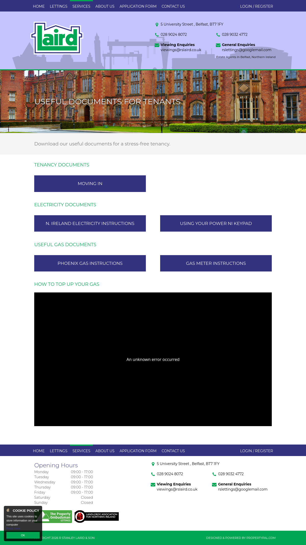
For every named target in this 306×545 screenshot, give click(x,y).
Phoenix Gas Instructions (90, 263)
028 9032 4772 (235, 34)
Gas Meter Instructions (216, 263)
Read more (13, 528)
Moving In (90, 183)
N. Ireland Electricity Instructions (90, 223)
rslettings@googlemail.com (247, 50)
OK (23, 535)
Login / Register (256, 6)
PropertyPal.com (261, 538)
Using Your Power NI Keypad (216, 223)
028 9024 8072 (174, 34)
